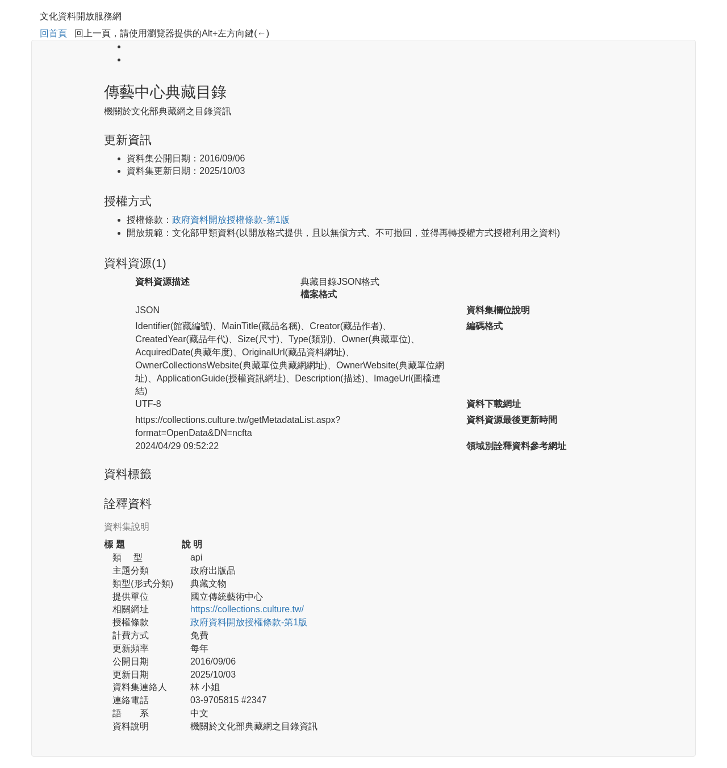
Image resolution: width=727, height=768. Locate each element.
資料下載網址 (493, 404)
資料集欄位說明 (498, 310)
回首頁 (53, 33)
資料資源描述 (162, 282)
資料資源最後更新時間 (511, 420)
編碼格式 (484, 326)
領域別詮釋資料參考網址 (516, 446)
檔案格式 (318, 294)
